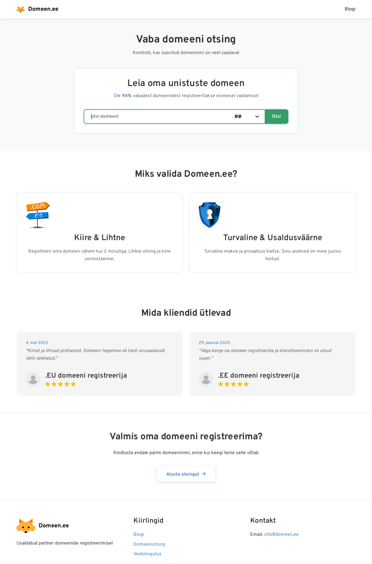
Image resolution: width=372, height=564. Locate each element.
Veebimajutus (147, 554)
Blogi (350, 9)
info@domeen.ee (281, 535)
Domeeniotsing (149, 544)
